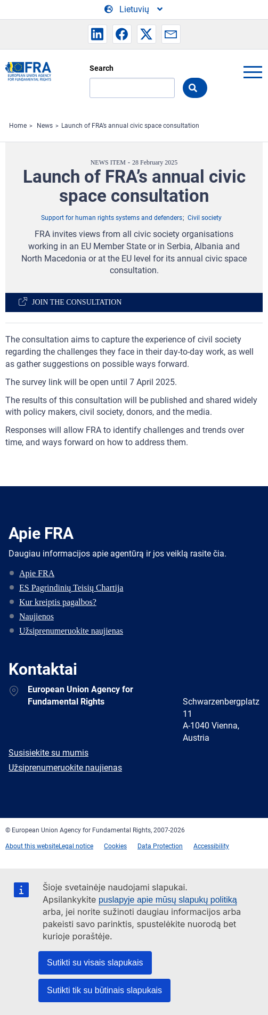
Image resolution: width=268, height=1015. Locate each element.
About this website (32, 846)
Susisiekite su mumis (48, 753)
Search (101, 68)
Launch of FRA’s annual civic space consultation (130, 125)
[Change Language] (134, 9)
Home (18, 125)
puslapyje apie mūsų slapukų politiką (168, 899)
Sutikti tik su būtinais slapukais (104, 990)
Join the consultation (76, 302)
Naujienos (36, 616)
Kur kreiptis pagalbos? (57, 602)
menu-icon (252, 72)
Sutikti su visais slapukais (95, 962)
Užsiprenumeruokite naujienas (71, 630)
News (45, 125)
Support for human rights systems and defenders (111, 218)
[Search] (132, 88)
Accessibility (211, 846)
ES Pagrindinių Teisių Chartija (71, 587)
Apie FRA (36, 573)
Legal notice (76, 846)
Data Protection (160, 846)
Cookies (115, 846)
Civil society (205, 218)
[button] (97, 34)
